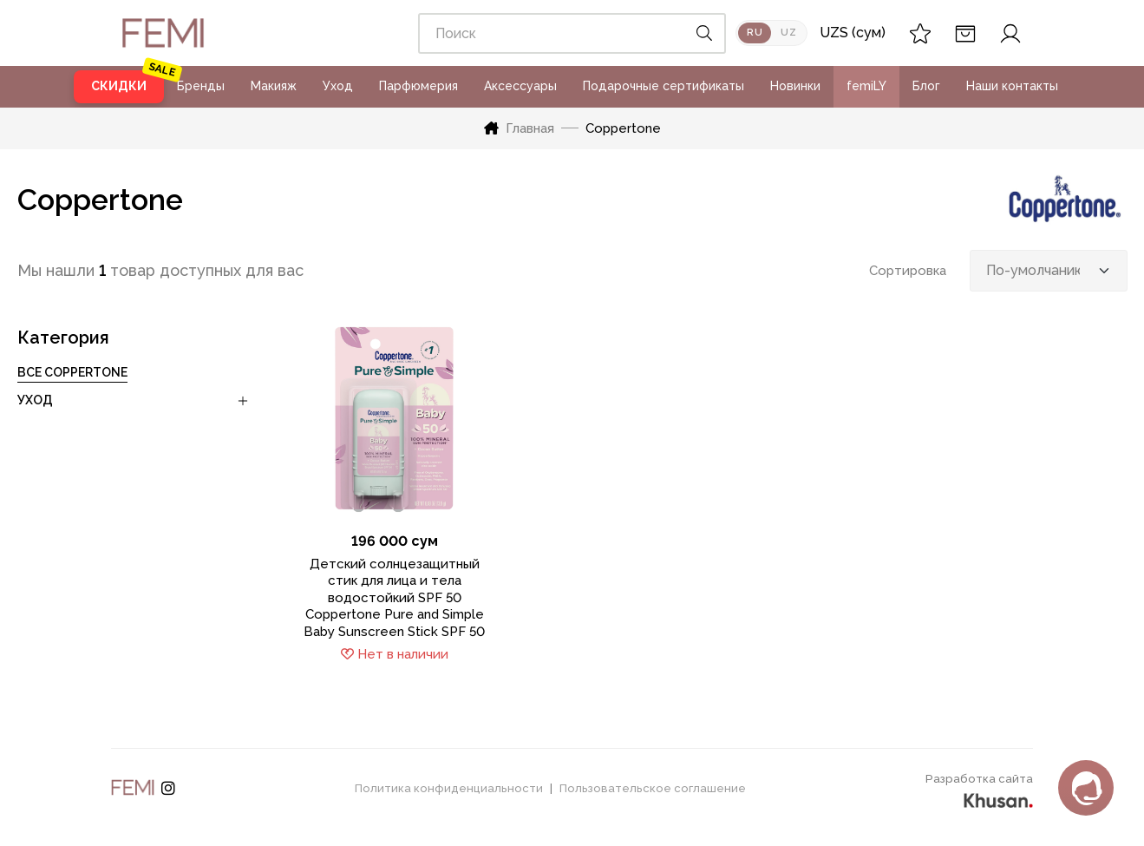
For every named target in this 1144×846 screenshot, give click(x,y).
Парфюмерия (418, 86)
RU (754, 32)
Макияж (274, 86)
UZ (788, 32)
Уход (338, 86)
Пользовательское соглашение (652, 788)
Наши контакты (1012, 86)
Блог (926, 86)
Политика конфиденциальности (449, 788)
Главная (519, 128)
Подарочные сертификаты (663, 86)
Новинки (795, 86)
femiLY (866, 86)
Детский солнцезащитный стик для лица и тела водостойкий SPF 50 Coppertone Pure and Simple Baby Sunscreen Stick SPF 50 (394, 597)
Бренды (201, 86)
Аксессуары (520, 86)
